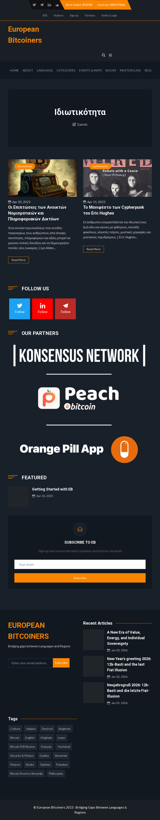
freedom (62, 764)
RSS (45, 15)
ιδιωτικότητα (25, 166)
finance (15, 764)
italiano (31, 728)
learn (61, 737)
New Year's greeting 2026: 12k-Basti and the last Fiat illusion (129, 664)
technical (64, 746)
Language (45, 70)
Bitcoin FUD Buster (22, 746)
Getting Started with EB (52, 489)
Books (111, 70)
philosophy (56, 773)
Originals (46, 737)
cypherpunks (100, 166)
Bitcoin (14, 737)
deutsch (47, 728)
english (30, 737)
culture (15, 728)
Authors (59, 15)
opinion (45, 764)
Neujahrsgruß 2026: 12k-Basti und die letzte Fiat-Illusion (128, 690)
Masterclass (130, 70)
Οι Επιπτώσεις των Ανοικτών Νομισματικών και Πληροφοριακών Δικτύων (37, 213)
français (46, 746)
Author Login (109, 15)
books (30, 764)
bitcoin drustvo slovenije (26, 773)
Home (14, 70)
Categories (66, 70)
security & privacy (22, 755)
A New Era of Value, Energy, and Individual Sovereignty (126, 638)
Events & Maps (90, 70)
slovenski (61, 755)
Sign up (74, 15)
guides (44, 755)
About (27, 70)
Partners (90, 15)
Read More (18, 260)
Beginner (65, 728)
